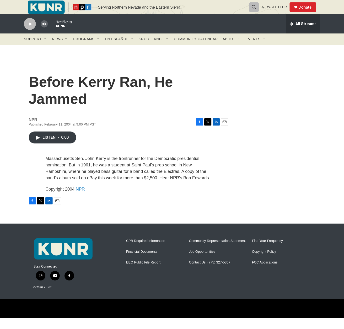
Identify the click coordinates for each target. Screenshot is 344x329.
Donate (308, 12)
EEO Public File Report (143, 273)
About (229, 50)
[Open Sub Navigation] (45, 50)
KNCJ (159, 50)
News (57, 50)
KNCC (144, 50)
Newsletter (276, 12)
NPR (80, 199)
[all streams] (303, 34)
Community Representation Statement (217, 251)
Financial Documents (141, 262)
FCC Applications (265, 273)
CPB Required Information (145, 251)
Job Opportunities (202, 262)
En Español (116, 50)
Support (33, 50)
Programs (84, 50)
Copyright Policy (264, 262)
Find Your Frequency (267, 251)
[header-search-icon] (256, 12)
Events (253, 50)
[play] (30, 35)
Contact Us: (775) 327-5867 (209, 273)
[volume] (44, 34)
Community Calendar (196, 50)
